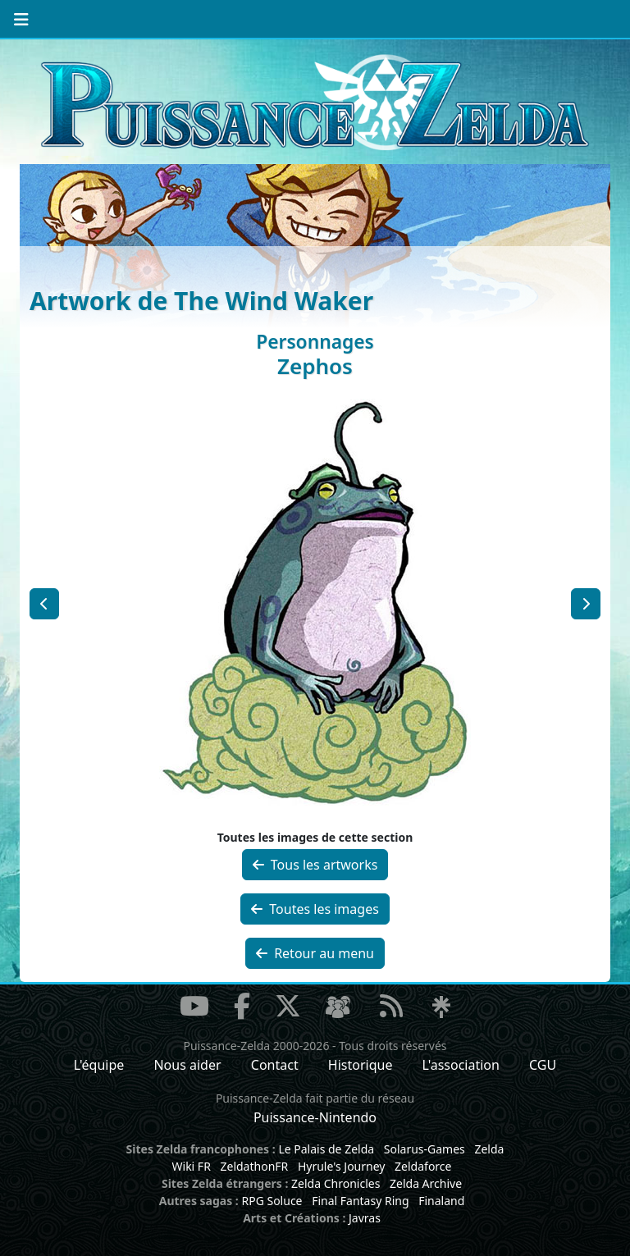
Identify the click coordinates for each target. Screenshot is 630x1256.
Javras (365, 1218)
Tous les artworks (315, 865)
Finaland (441, 1200)
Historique (360, 1065)
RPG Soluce (271, 1200)
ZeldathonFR (254, 1166)
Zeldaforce (423, 1166)
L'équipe (99, 1065)
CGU (542, 1065)
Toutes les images (315, 909)
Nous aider (187, 1065)
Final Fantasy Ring (360, 1200)
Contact (275, 1065)
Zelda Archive (426, 1183)
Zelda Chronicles (335, 1183)
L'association (461, 1065)
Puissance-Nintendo (315, 1117)
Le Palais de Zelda (326, 1149)
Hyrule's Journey (342, 1166)
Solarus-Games (424, 1149)
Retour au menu (315, 953)
